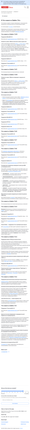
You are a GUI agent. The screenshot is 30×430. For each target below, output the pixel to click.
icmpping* (13, 196)
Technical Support (4, 421)
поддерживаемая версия (12, 39)
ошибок (2, 209)
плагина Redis (5, 226)
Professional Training (25, 421)
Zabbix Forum (23, 423)
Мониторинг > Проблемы (12, 272)
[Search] (25, 7)
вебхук (22, 97)
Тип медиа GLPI (4, 343)
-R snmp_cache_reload (13, 292)
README (9, 253)
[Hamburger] (28, 7)
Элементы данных (4, 280)
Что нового (10, 26)
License (21, 428)
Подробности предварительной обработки (17, 336)
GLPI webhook (9, 99)
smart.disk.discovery (12, 299)
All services (3, 423)
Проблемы (3, 273)
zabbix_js (11, 260)
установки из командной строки (14, 170)
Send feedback (15, 403)
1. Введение (15, 11)
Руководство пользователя (6, 11)
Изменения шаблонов (19, 31)
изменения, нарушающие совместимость (11, 150)
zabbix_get (6, 260)
